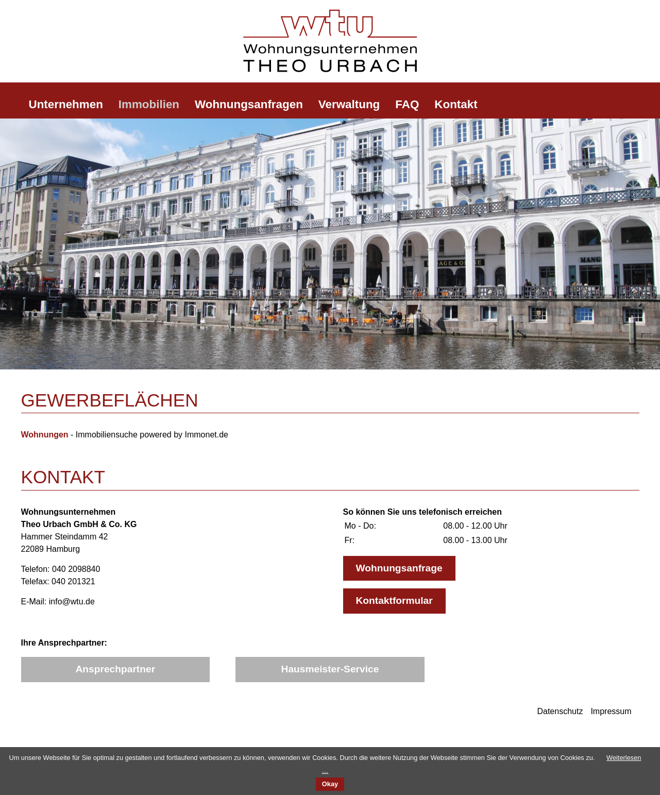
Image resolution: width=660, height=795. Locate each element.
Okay (330, 784)
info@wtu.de (72, 601)
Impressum (610, 711)
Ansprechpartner (116, 669)
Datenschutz (560, 711)
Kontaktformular (394, 600)
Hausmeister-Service (330, 669)
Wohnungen (45, 434)
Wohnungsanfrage (399, 568)
